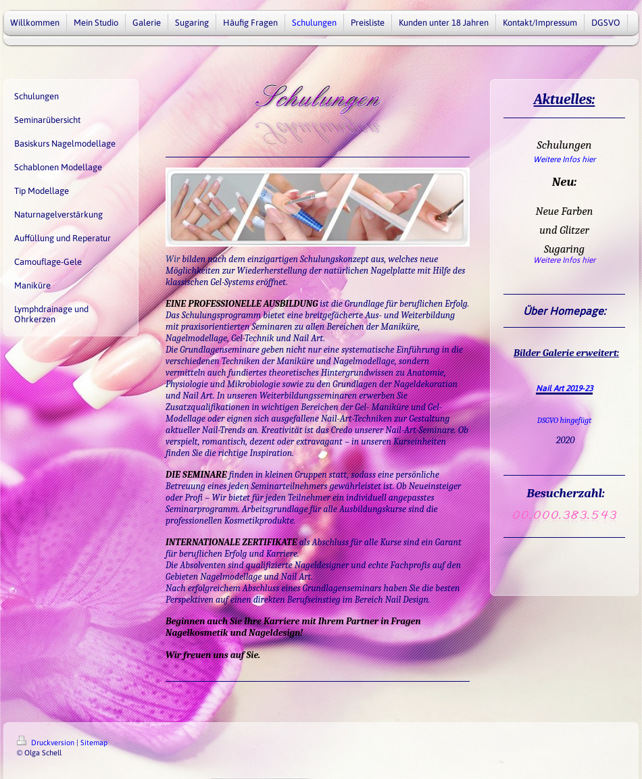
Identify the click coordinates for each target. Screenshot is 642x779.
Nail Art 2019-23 (564, 388)
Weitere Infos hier (564, 159)
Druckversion (46, 742)
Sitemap (93, 742)
